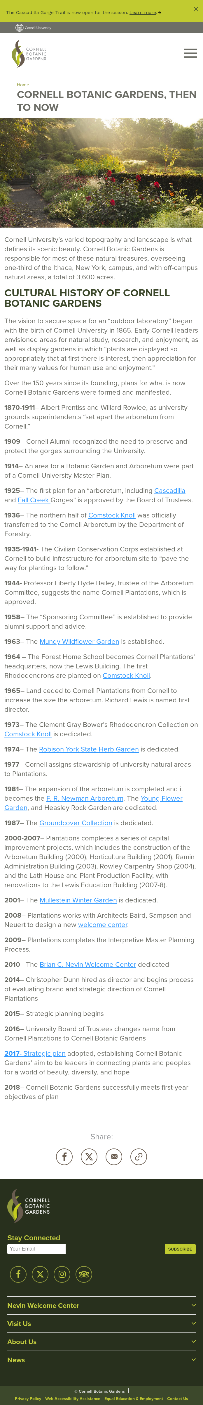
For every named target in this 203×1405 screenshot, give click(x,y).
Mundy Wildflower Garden (79, 641)
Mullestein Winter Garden (78, 900)
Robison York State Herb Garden (89, 749)
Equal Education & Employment (133, 1399)
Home (23, 84)
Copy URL (138, 1156)
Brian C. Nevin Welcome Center (88, 964)
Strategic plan (44, 1053)
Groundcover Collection (75, 823)
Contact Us (177, 1399)
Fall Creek (34, 500)
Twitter (89, 1156)
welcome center (102, 924)
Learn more (143, 12)
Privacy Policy (28, 1399)
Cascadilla (170, 490)
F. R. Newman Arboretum (84, 798)
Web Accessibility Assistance (72, 1399)
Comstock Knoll (112, 515)
